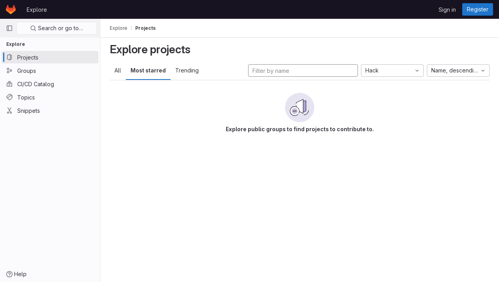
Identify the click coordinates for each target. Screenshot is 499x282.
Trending (187, 70)
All (117, 70)
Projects (145, 28)
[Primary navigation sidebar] (9, 28)
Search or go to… (56, 28)
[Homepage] (10, 9)
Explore (37, 9)
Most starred (148, 70)
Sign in (447, 9)
